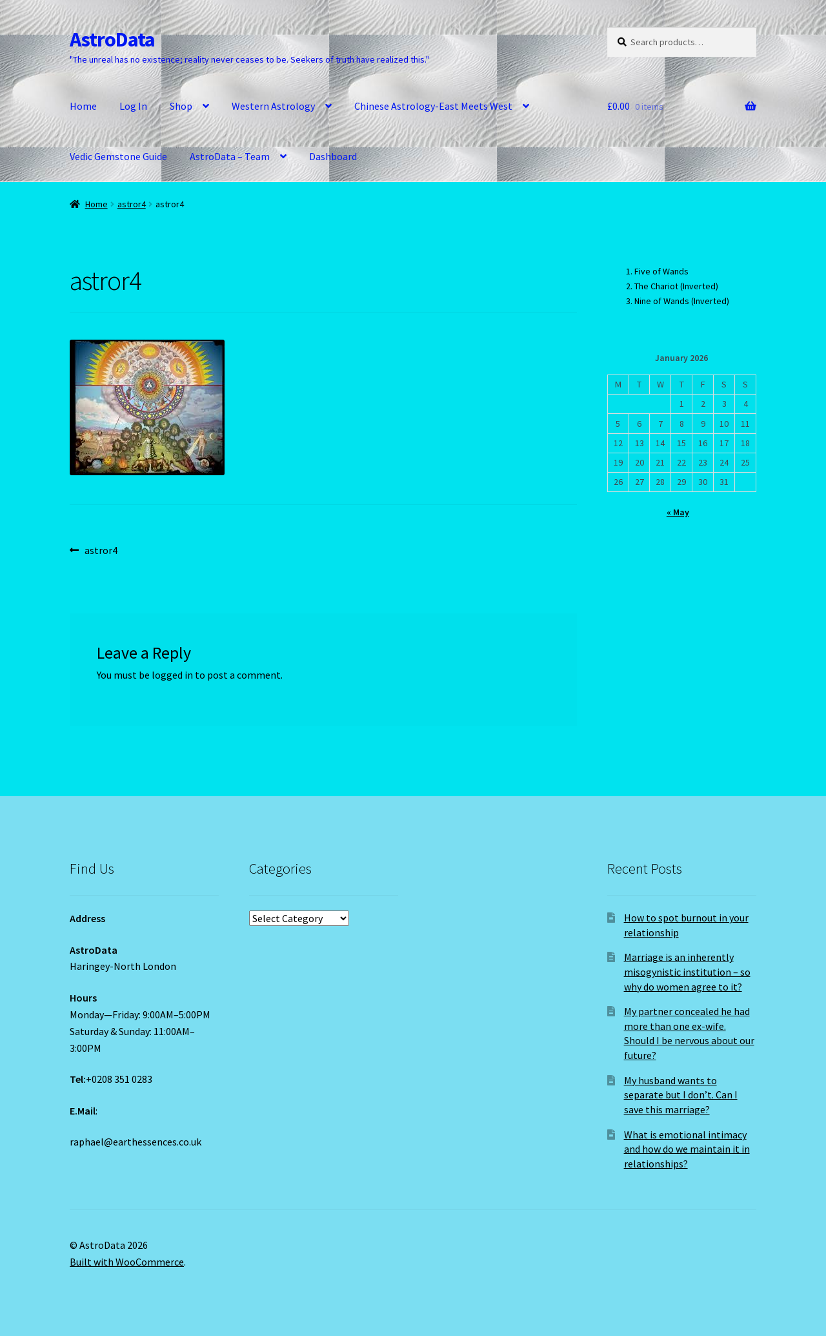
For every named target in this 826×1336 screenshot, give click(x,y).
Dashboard (333, 156)
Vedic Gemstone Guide (118, 156)
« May (678, 512)
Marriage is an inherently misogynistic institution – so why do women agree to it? (687, 971)
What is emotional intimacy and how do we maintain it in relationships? (687, 1149)
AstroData (112, 39)
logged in (172, 674)
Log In (133, 105)
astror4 (131, 204)
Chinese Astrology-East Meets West (433, 105)
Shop (181, 105)
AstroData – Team (230, 156)
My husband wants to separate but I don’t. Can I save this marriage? (681, 1095)
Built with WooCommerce (127, 1261)
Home (83, 105)
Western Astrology (273, 105)
